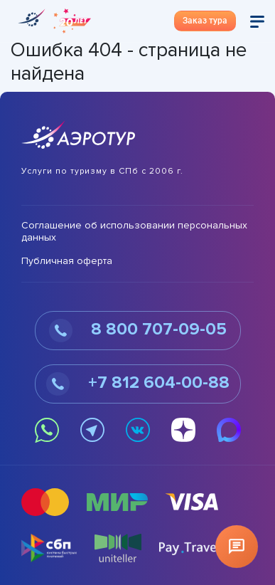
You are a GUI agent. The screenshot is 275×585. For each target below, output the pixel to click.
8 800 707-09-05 (138, 330)
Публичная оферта (66, 261)
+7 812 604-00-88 (138, 384)
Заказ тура (205, 21)
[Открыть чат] (236, 546)
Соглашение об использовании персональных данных (134, 231)
